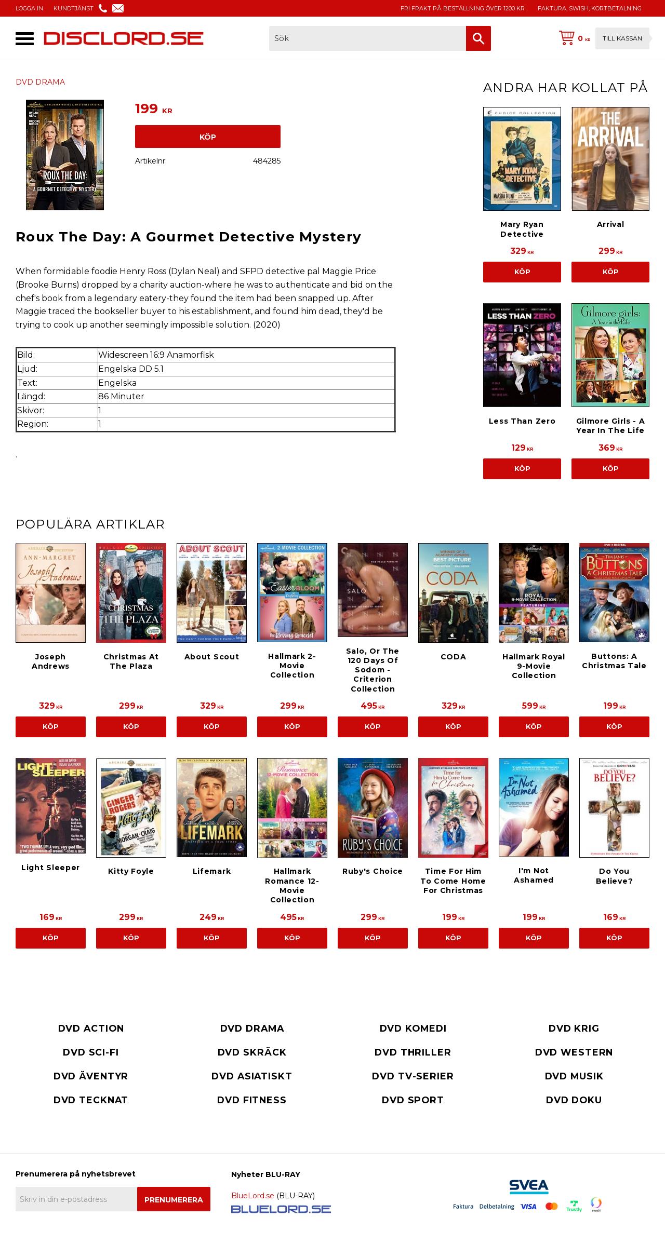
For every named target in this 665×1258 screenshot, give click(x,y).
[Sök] (478, 38)
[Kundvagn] (602, 38)
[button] (25, 39)
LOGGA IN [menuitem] (29, 8)
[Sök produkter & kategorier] (367, 38)
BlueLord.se (252, 1195)
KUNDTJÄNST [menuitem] (74, 8)
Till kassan (622, 38)
